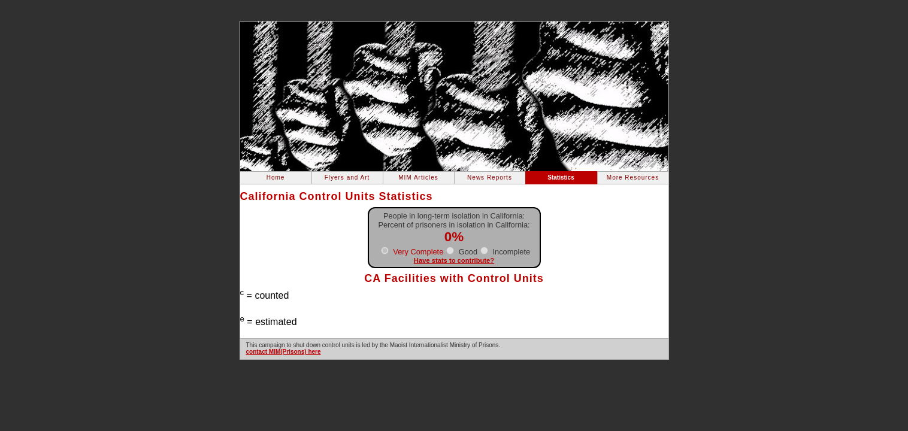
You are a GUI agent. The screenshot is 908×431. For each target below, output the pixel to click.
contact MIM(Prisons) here (283, 351)
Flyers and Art (347, 177)
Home (276, 177)
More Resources (633, 177)
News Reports (489, 177)
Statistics (560, 177)
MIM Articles (418, 177)
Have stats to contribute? (454, 260)
